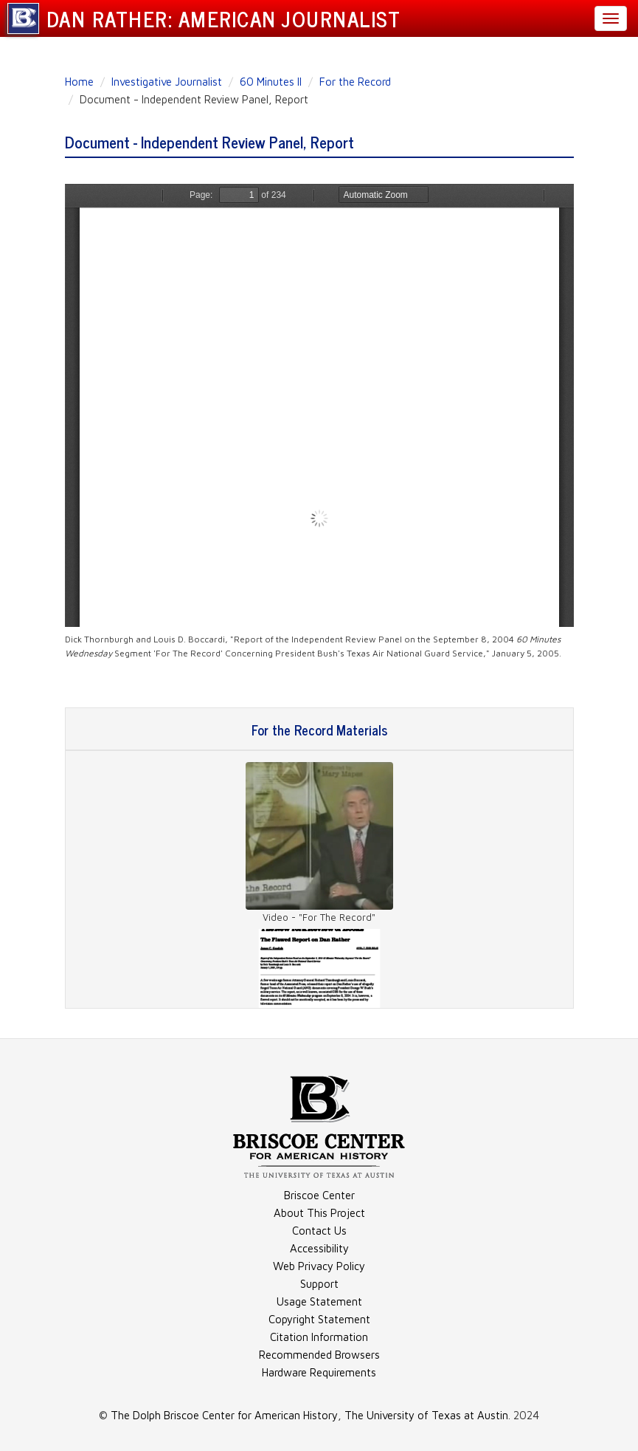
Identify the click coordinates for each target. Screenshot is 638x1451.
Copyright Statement (319, 1319)
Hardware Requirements (319, 1372)
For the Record (355, 81)
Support (319, 1283)
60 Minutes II (271, 81)
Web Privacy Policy (319, 1266)
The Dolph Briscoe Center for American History (224, 1415)
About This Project (319, 1213)
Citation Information (319, 1337)
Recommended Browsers (319, 1354)
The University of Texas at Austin (426, 1415)
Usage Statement (319, 1301)
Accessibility (319, 1248)
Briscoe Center (319, 1195)
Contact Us (319, 1230)
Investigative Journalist (166, 81)
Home (79, 81)
